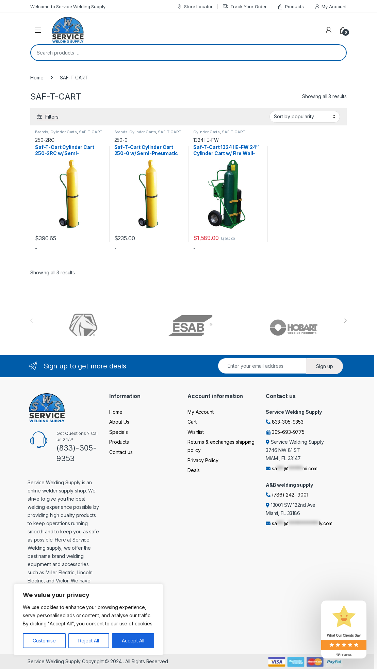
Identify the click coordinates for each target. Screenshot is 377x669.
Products (290, 7)
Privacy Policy (202, 460)
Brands (41, 132)
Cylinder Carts (63, 132)
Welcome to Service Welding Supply (67, 6)
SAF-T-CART (90, 132)
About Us (119, 422)
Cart (191, 422)
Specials (118, 432)
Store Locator (194, 7)
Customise (44, 640)
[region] (88, 619)
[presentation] (345, 320)
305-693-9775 (288, 432)
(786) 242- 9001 (290, 495)
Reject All (88, 640)
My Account (330, 7)
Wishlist (195, 432)
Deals (193, 470)
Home (36, 77)
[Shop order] (304, 116)
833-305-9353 (288, 422)
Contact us (121, 452)
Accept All (133, 640)
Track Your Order (245, 7)
